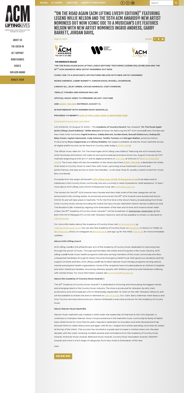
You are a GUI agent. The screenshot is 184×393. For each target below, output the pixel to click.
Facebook (134, 228)
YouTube (120, 158)
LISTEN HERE (123, 145)
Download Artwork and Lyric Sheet (71, 121)
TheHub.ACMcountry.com (67, 228)
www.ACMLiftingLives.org (120, 273)
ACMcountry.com (127, 224)
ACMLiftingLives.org (125, 187)
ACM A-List (138, 231)
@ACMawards (61, 231)
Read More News (63, 356)
